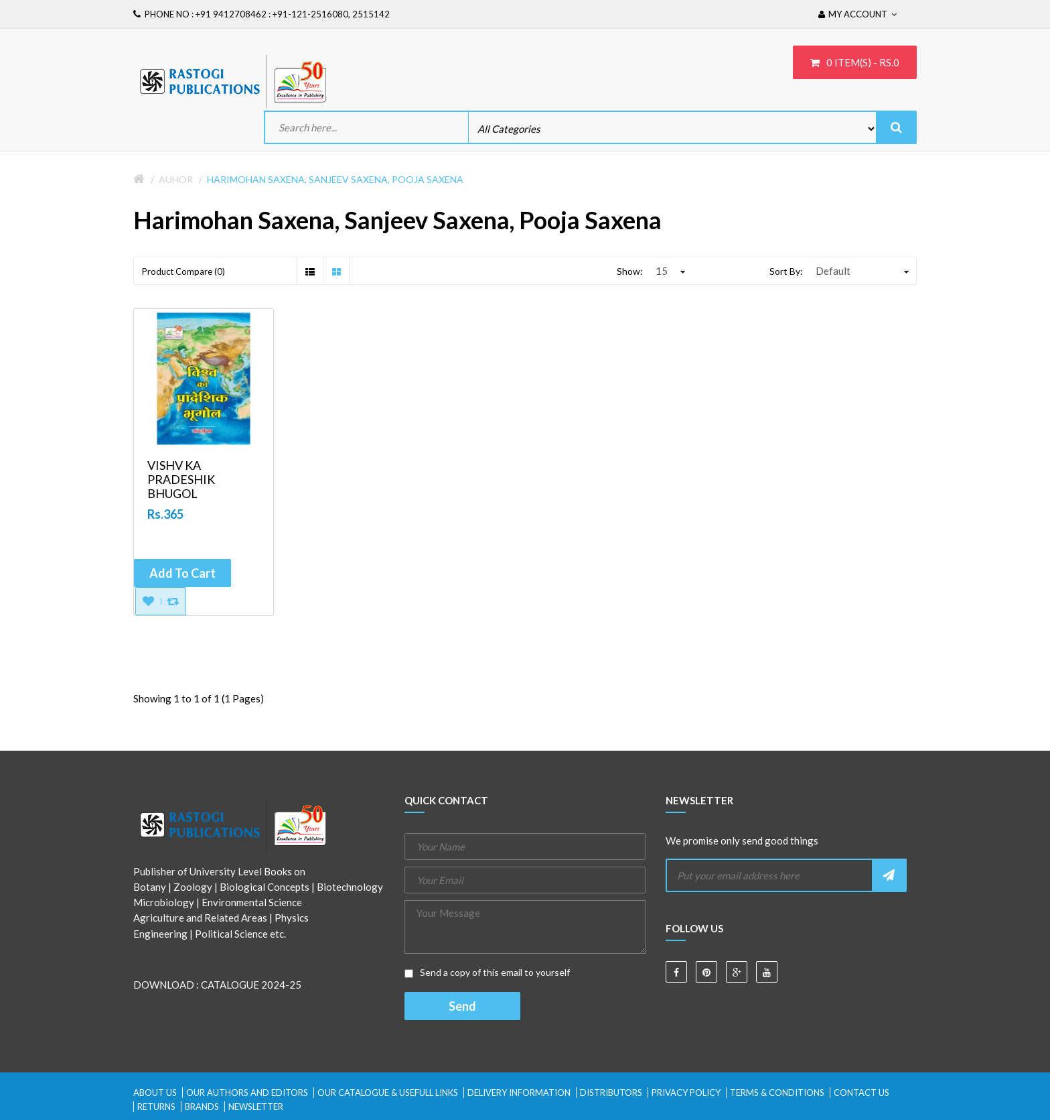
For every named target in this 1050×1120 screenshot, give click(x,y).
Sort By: (786, 271)
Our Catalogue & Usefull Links (387, 1092)
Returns (156, 1106)
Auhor (176, 179)
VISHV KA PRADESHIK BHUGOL (181, 479)
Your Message (525, 927)
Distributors (611, 1092)
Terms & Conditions (777, 1092)
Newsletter (255, 1106)
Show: (630, 271)
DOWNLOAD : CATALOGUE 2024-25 (217, 985)
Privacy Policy (686, 1092)
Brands (202, 1106)
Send (462, 1006)
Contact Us (861, 1092)
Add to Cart (182, 573)
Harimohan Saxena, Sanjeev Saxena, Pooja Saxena (335, 179)
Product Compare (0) (183, 271)
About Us (155, 1092)
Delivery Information (519, 1092)
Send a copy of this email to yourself (487, 972)
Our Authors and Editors (247, 1092)
